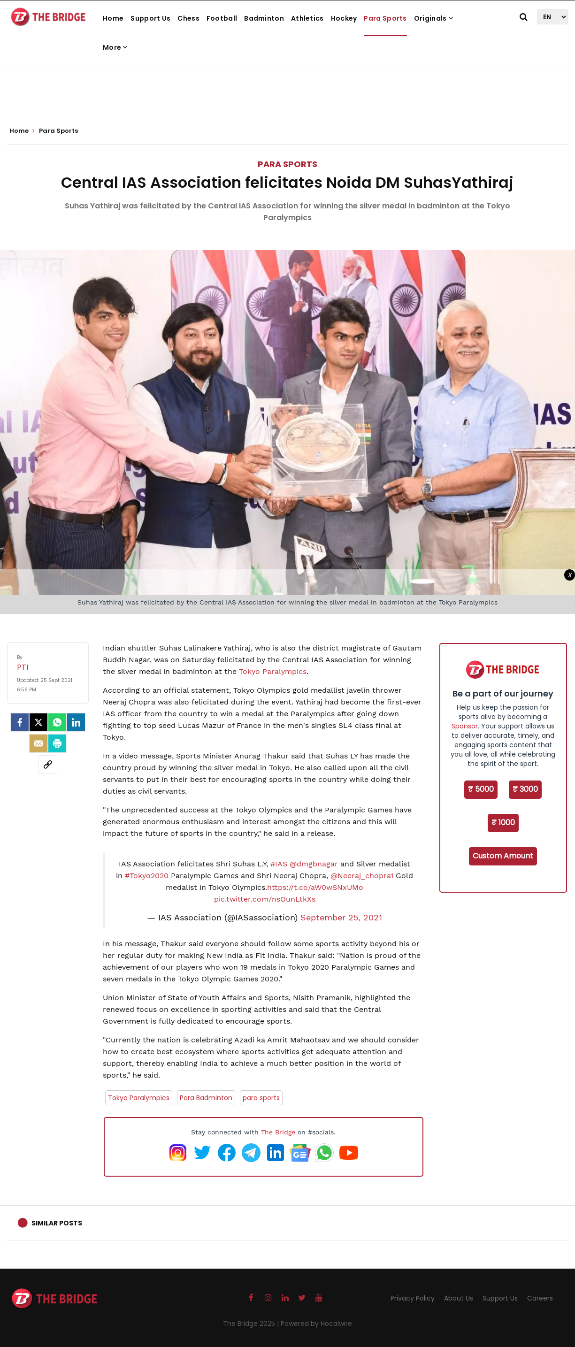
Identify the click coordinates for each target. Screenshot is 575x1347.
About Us (458, 1298)
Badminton (264, 18)
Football (222, 18)
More (115, 47)
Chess (188, 18)
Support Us (150, 18)
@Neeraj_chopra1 (361, 875)
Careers (540, 1298)
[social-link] (47, 764)
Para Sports (385, 18)
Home (113, 18)
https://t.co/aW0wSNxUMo (315, 887)
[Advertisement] (288, 89)
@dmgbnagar (314, 863)
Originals (433, 18)
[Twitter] (38, 722)
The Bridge (278, 1132)
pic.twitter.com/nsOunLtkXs (264, 899)
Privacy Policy (413, 1298)
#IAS (278, 863)
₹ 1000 (503, 822)
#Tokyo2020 (147, 875)
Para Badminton (206, 1097)
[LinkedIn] (76, 722)
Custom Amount (503, 855)
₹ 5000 (481, 789)
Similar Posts (56, 1223)
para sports (261, 1097)
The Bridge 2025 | (252, 1323)
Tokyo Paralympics (273, 671)
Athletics (307, 18)
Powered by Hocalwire (316, 1323)
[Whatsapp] (57, 722)
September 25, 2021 (341, 917)
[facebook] (19, 722)
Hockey (344, 18)
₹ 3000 (525, 789)
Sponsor (465, 726)
